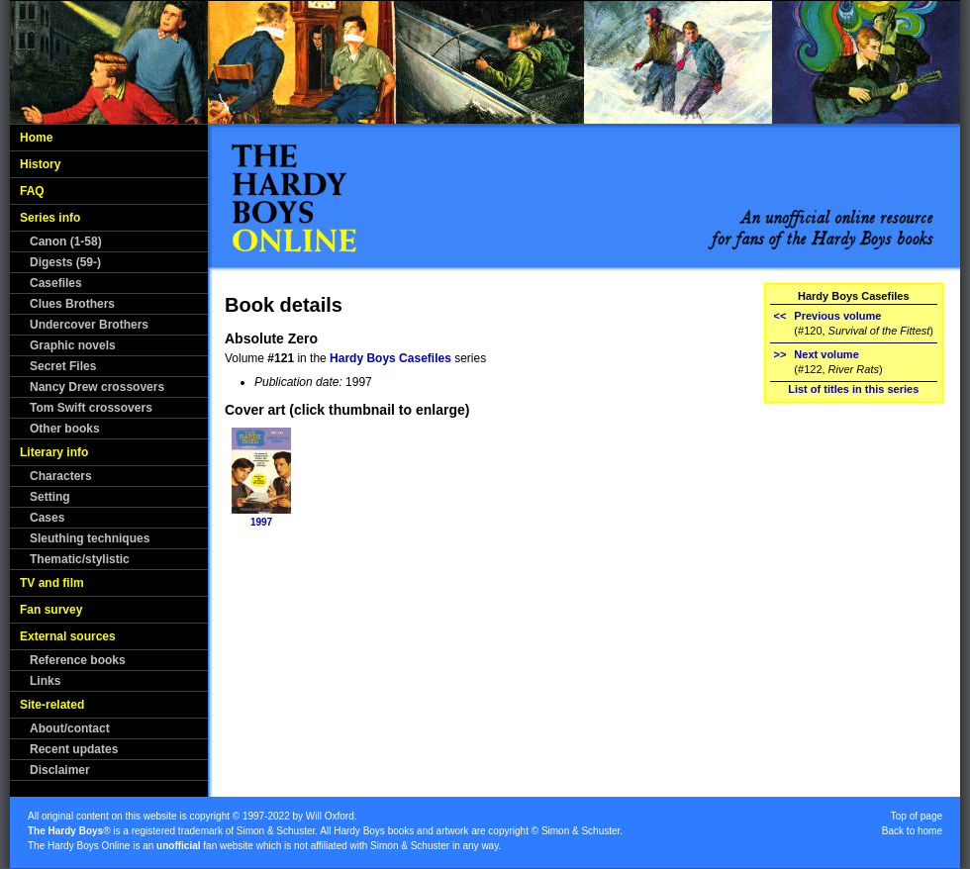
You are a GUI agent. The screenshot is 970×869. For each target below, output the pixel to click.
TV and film (52, 583)
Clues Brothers (72, 304)
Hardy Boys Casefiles (390, 358)
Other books (65, 428)
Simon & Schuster (276, 830)
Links (45, 681)
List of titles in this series (853, 389)
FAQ (32, 191)
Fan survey (51, 610)
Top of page (916, 816)
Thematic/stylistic (80, 559)
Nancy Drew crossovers (97, 387)
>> (780, 354)
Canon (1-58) (66, 241)
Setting (50, 497)
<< (780, 316)
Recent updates (74, 749)
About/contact (70, 728)
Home (36, 138)
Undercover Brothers (89, 325)
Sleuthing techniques (89, 538)
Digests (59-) (65, 262)
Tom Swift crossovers (91, 408)
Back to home (912, 830)
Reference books (78, 660)
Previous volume (837, 316)
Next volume (826, 354)
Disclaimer (60, 770)
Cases (47, 518)
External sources (68, 636)
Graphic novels (73, 345)
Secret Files (63, 366)
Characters (61, 476)
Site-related (52, 705)
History (40, 164)
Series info (50, 218)
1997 (261, 522)
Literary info (54, 452)
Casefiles (56, 283)
